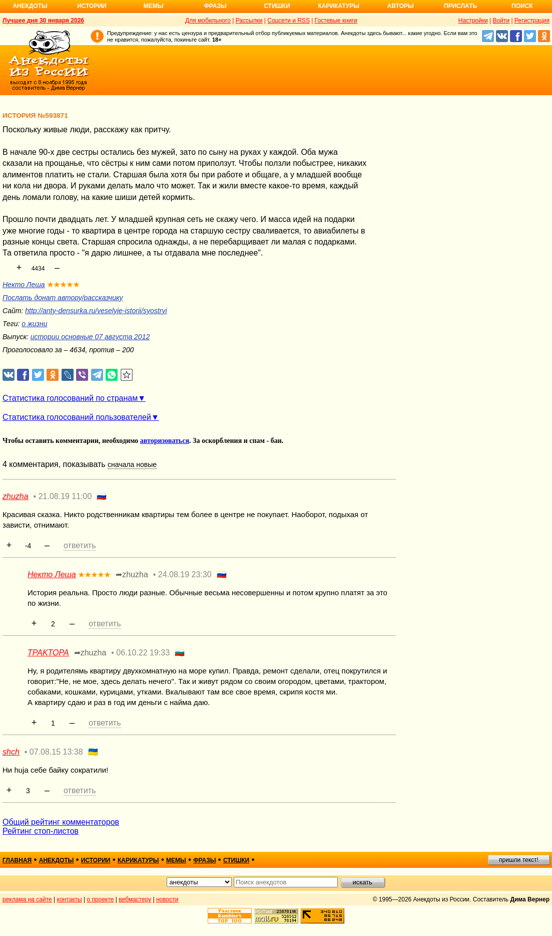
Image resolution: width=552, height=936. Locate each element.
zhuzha (16, 496)
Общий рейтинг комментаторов (61, 822)
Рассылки (249, 20)
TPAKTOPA (48, 652)
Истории (92, 6)
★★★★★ (63, 285)
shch (11, 752)
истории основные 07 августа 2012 (90, 337)
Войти (500, 20)
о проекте (100, 899)
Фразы (215, 6)
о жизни (34, 324)
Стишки (277, 6)
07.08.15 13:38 (56, 752)
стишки (236, 860)
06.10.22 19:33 (143, 652)
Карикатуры (338, 6)
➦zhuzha (132, 574)
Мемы (154, 6)
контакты (69, 899)
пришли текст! (518, 859)
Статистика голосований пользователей (77, 417)
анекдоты (56, 860)
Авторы (400, 6)
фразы (204, 860)
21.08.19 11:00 (65, 496)
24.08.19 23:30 (185, 574)
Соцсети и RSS (288, 20)
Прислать (460, 6)
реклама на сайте (27, 899)
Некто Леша (24, 285)
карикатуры (138, 860)
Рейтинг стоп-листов (41, 831)
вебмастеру (135, 899)
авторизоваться (164, 440)
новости (167, 899)
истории (96, 860)
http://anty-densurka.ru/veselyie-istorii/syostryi (96, 311)
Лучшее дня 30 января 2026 (43, 20)
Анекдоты (30, 6)
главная (17, 860)
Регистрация (531, 20)
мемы (176, 860)
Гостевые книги (336, 20)
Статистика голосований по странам (70, 398)
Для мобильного (208, 20)
